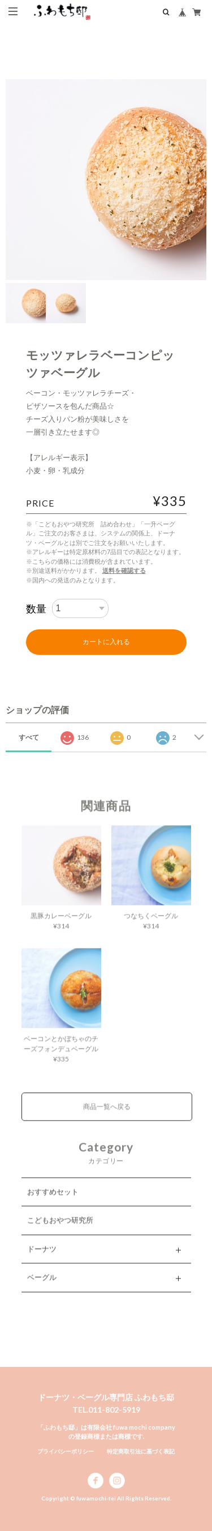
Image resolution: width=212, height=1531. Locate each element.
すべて (29, 737)
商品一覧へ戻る (107, 1116)
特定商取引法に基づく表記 (141, 1451)
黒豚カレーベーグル (61, 925)
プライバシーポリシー (65, 1451)
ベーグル (42, 1286)
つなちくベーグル (151, 925)
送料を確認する (124, 570)
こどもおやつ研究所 (60, 1229)
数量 (36, 608)
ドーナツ (42, 1257)
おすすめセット (53, 1200)
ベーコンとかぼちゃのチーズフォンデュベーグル (61, 1053)
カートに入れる (106, 642)
